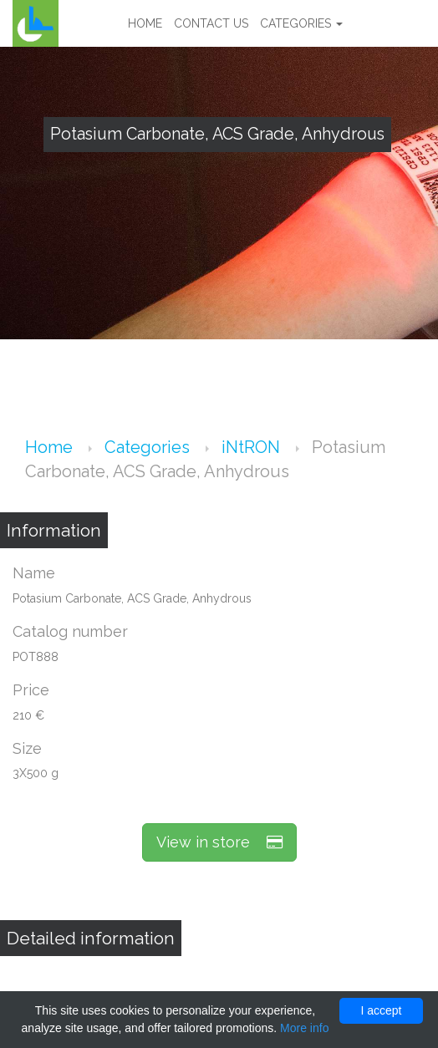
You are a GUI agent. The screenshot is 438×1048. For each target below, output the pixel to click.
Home (145, 23)
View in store (219, 842)
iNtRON (253, 447)
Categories (301, 23)
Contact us (211, 23)
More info (304, 1028)
